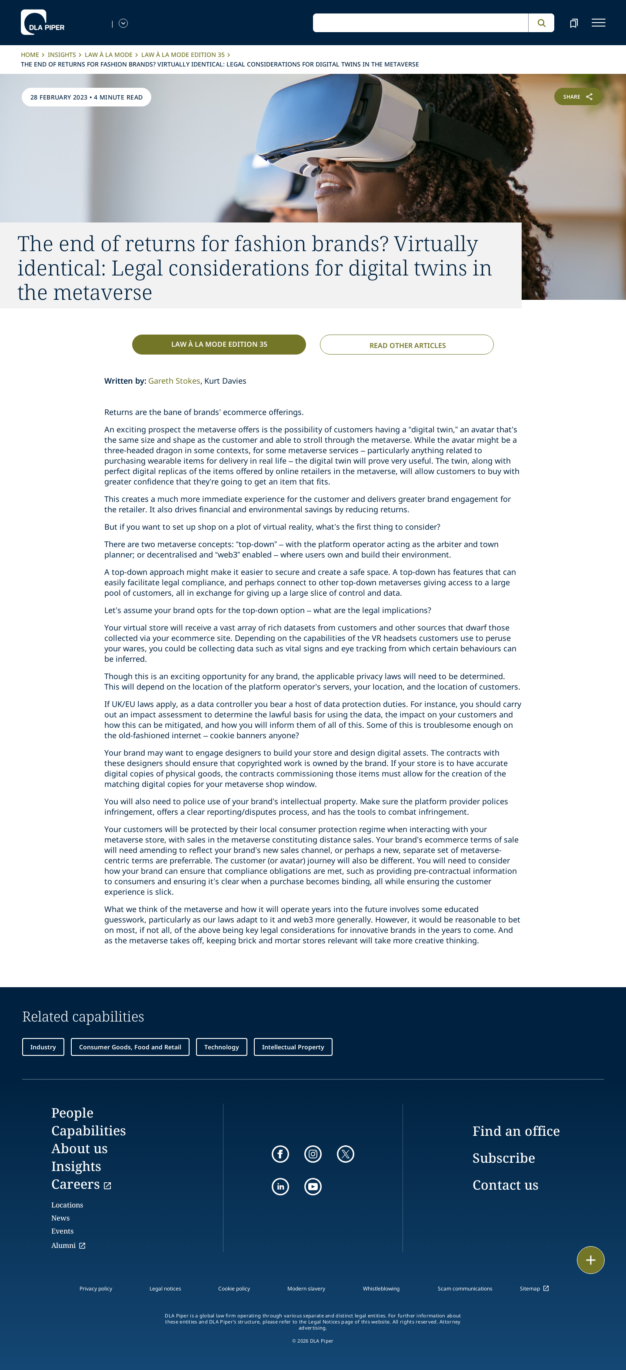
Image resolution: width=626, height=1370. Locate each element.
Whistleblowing (381, 1288)
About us (79, 1148)
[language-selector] (123, 23)
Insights (62, 54)
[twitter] (345, 1154)
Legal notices (165, 1288)
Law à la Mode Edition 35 (183, 54)
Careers (75, 1184)
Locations (67, 1205)
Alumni (63, 1245)
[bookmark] (574, 22)
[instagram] (313, 1154)
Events (62, 1231)
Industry (43, 1047)
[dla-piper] (42, 22)
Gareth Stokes (174, 380)
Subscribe (504, 1158)
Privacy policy (96, 1288)
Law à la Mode (109, 54)
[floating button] (591, 1260)
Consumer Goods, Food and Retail (130, 1047)
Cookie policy (234, 1288)
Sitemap (530, 1288)
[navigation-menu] (598, 22)
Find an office (516, 1131)
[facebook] (280, 1154)
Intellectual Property (293, 1047)
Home (30, 54)
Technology (221, 1047)
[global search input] (420, 23)
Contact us (506, 1185)
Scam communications (465, 1288)
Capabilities (88, 1130)
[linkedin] (280, 1186)
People (72, 1112)
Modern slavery (306, 1288)
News (60, 1218)
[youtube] (313, 1186)
